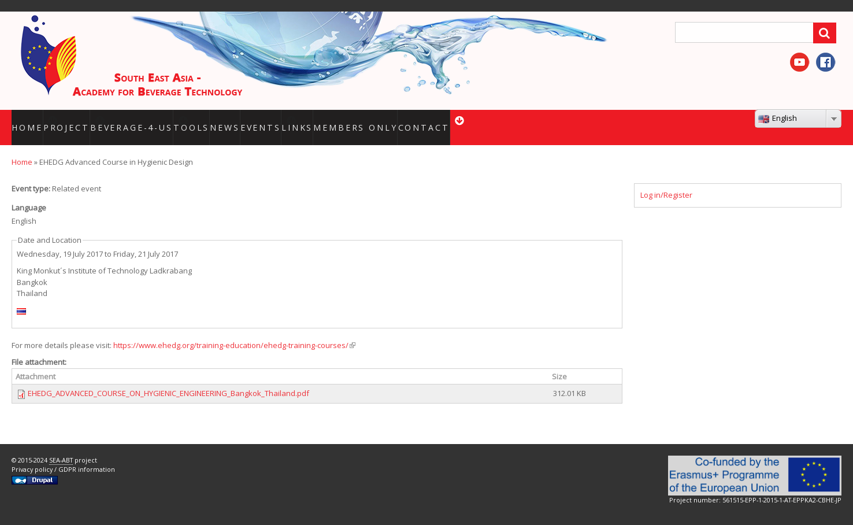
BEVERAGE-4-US (155, 119)
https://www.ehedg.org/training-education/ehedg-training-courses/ (234, 331)
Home (22, 147)
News (257, 119)
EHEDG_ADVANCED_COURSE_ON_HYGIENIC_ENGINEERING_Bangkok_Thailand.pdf (168, 379)
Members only (397, 119)
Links (347, 119)
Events (297, 119)
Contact (459, 119)
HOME (30, 119)
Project (84, 119)
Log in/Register (666, 180)
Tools (221, 119)
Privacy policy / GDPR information (63, 454)
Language (29, 193)
